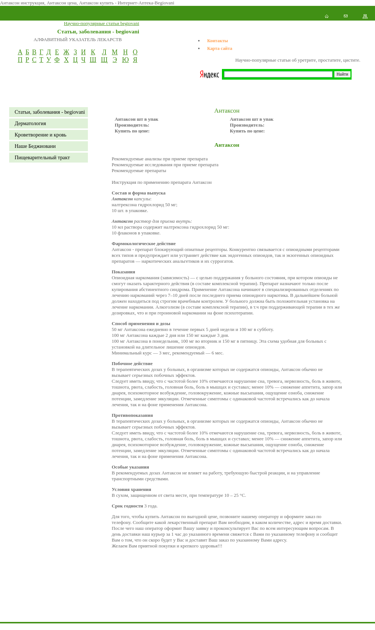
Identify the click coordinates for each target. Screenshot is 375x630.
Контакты (217, 40)
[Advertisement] (133, 613)
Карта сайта (219, 48)
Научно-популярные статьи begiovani (101, 23)
